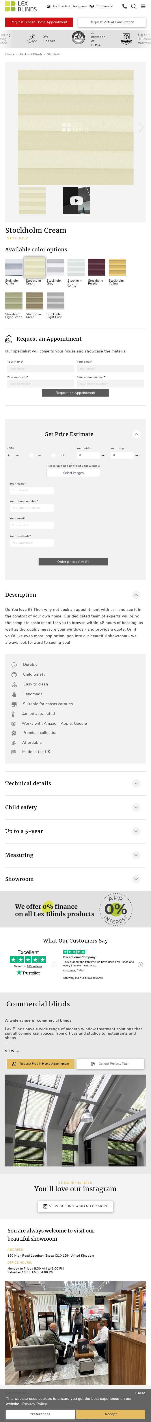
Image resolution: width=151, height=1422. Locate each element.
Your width (84, 448)
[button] (141, 127)
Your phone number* (91, 377)
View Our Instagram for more (75, 1206)
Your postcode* (17, 377)
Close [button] (140, 1393)
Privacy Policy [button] (34, 1404)
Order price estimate (73, 562)
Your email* (85, 361)
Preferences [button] (40, 1414)
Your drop (117, 448)
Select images (73, 473)
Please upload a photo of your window (73, 466)
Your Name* (15, 361)
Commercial (101, 6)
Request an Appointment (75, 393)
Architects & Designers (66, 6)
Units (10, 448)
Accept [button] (110, 1414)
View (12, 1051)
